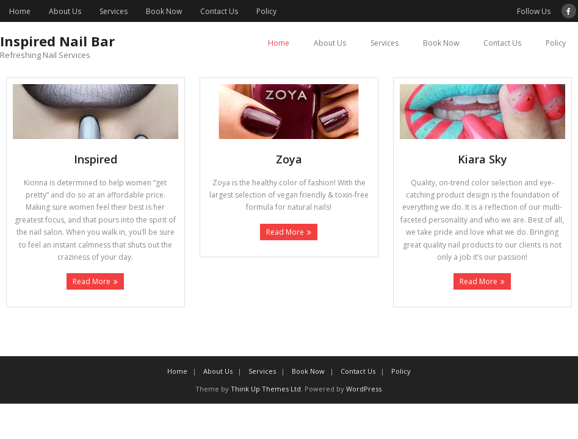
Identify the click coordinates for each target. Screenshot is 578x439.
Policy (266, 11)
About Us (65, 11)
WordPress (363, 388)
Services (113, 11)
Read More (91, 281)
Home (20, 11)
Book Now (164, 11)
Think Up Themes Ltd (266, 388)
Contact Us (219, 11)
